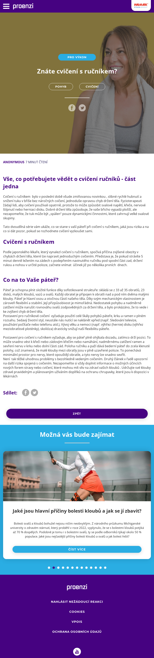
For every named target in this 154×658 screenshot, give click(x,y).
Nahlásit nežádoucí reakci (77, 602)
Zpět (77, 413)
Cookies (77, 612)
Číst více (77, 549)
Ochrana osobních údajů (77, 632)
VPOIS (77, 622)
